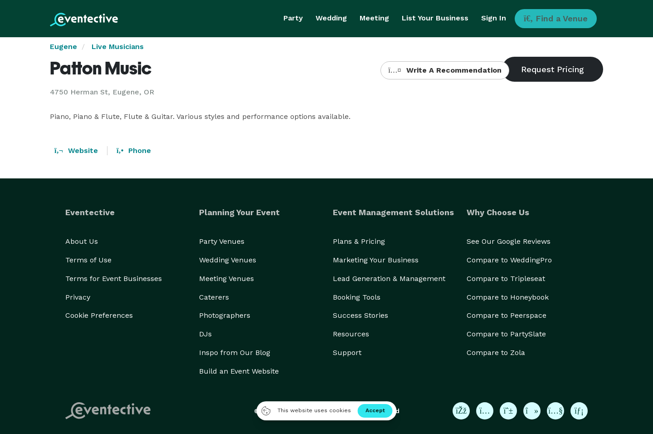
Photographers (224, 315)
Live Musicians (118, 46)
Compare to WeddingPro (509, 260)
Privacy (77, 297)
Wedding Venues (227, 260)
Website (76, 150)
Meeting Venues (226, 278)
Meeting (374, 18)
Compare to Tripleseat (506, 278)
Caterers (214, 297)
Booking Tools (356, 297)
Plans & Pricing (359, 241)
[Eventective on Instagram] (484, 410)
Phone (134, 150)
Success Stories (360, 315)
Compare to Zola (496, 352)
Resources (351, 334)
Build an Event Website (239, 371)
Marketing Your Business (376, 260)
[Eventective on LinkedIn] (579, 410)
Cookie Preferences (99, 315)
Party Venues (221, 241)
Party (293, 18)
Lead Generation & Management (389, 278)
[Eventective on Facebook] (461, 410)
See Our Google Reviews (509, 241)
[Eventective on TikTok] (532, 410)
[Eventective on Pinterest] (508, 410)
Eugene (63, 46)
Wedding (331, 18)
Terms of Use (88, 260)
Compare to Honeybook (508, 297)
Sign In (493, 18)
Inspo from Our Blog (234, 352)
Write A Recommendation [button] (444, 70)
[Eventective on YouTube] (555, 410)
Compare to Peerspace (506, 315)
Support (347, 352)
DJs (205, 334)
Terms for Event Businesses (113, 278)
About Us (81, 241)
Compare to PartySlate (506, 334)
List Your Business (435, 18)
